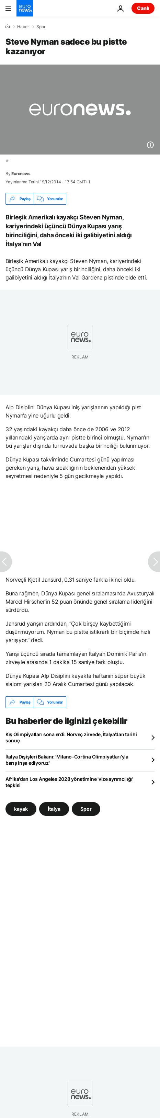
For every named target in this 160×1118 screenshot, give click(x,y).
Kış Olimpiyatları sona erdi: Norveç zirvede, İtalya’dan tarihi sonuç (71, 737)
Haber (23, 27)
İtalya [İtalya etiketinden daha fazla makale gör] (54, 809)
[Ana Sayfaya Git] (24, 8)
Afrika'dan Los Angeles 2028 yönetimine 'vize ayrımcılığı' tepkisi (69, 782)
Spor (40, 27)
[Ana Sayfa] (7, 26)
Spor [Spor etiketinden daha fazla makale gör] (86, 809)
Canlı (143, 8)
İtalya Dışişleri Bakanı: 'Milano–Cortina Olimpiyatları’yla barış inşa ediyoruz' (66, 760)
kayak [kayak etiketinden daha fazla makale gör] (21, 809)
